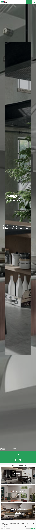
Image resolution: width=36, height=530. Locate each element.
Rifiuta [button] (28, 528)
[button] (35, 522)
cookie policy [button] (6, 524)
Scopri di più (9, 207)
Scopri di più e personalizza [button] (5, 528)
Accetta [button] (33, 528)
